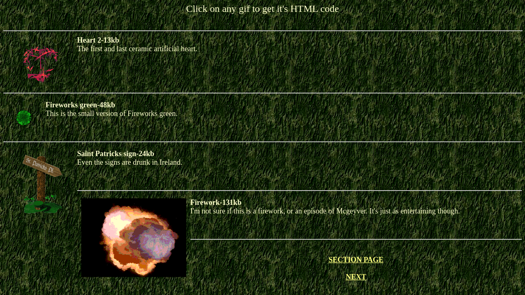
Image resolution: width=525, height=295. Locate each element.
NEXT (356, 277)
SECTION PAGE (356, 260)
